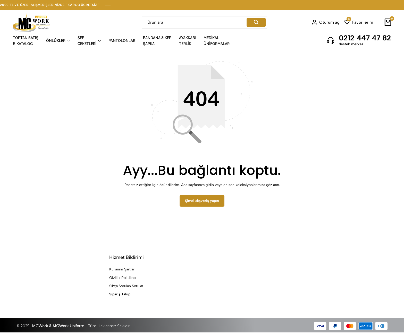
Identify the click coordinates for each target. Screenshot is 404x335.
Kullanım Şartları (122, 272)
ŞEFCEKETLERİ (87, 41)
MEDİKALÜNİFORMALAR (217, 41)
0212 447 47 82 (365, 37)
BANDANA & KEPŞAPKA (157, 41)
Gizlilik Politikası (122, 280)
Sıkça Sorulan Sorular (126, 288)
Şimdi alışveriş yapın (202, 203)
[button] (359, 22)
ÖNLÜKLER (55, 41)
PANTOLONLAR (121, 41)
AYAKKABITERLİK (187, 41)
